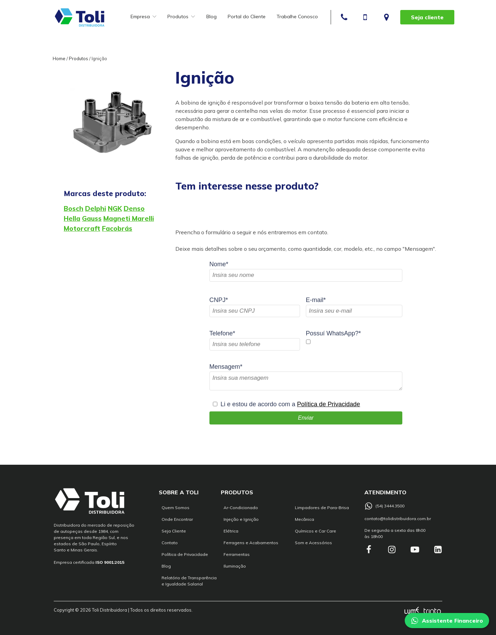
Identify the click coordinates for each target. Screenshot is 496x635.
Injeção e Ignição (241, 519)
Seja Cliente (174, 531)
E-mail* (316, 300)
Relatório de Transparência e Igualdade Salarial (189, 580)
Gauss (92, 218)
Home (59, 58)
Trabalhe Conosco (297, 16)
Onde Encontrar (177, 519)
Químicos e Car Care (315, 531)
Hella (72, 218)
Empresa (143, 16)
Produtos (181, 16)
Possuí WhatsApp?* (333, 333)
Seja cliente (427, 17)
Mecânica (304, 519)
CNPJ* (218, 300)
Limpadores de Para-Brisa (322, 507)
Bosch (73, 208)
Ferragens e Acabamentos (251, 542)
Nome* (218, 264)
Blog (211, 16)
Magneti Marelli (128, 218)
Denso (134, 208)
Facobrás (117, 228)
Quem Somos (175, 507)
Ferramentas (237, 554)
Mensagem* (225, 366)
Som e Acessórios (313, 542)
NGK (115, 208)
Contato (170, 542)
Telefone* (222, 333)
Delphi (95, 208)
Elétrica (231, 531)
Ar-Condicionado (241, 507)
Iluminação (235, 566)
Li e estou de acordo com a (290, 404)
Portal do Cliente (247, 16)
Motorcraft (82, 228)
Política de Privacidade (328, 404)
